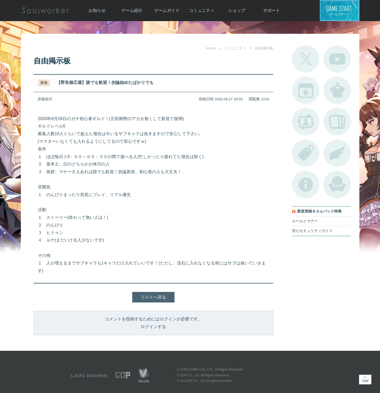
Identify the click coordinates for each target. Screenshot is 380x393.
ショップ (236, 10)
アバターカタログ (337, 90)
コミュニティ (201, 10)
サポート (271, 10)
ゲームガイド (167, 10)
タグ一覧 (305, 153)
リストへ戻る (153, 297)
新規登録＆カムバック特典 (319, 211)
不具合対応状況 (305, 184)
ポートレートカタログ (305, 121)
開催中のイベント (305, 90)
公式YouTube (337, 59)
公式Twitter (305, 59)
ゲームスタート (339, 10)
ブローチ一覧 (337, 153)
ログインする (153, 326)
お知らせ (97, 10)
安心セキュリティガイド (312, 231)
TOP (365, 380)
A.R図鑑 (337, 121)
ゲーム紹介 (132, 10)
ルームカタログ (337, 184)
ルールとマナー (305, 221)
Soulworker (45, 10)
